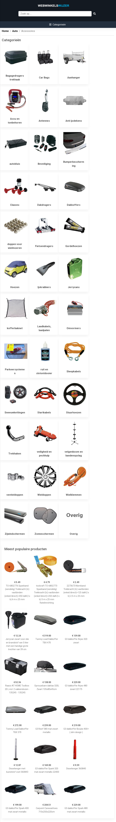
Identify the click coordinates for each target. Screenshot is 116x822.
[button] (57, 24)
